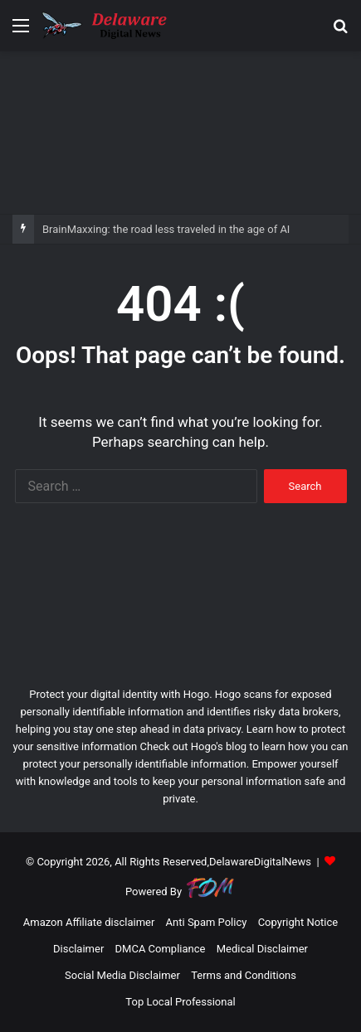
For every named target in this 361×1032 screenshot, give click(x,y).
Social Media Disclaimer (122, 975)
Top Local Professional (180, 1002)
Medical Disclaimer (262, 948)
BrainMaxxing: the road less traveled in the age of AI (166, 229)
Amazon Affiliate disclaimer (89, 922)
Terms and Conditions (243, 975)
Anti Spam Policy (206, 922)
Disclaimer (78, 948)
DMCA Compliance (160, 948)
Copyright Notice (298, 922)
